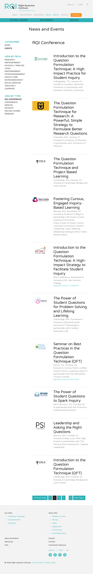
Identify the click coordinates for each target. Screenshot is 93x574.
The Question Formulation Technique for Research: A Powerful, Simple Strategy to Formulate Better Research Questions (70, 118)
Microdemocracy (14, 80)
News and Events (12, 538)
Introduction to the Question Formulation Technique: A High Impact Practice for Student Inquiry (69, 67)
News (7, 45)
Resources (9, 542)
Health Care (11, 77)
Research (10, 60)
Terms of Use (37, 563)
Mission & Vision (59, 516)
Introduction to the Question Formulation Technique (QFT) (69, 466)
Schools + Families (14, 65)
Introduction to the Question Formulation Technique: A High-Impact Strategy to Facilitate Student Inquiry (69, 260)
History (55, 520)
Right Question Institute (20, 6)
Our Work (8, 513)
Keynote (9, 108)
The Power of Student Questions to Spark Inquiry (69, 396)
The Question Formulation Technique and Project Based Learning (65, 168)
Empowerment (12, 63)
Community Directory (57, 545)
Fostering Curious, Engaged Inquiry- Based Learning (68, 203)
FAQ (6, 545)
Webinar (9, 114)
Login (80, 5)
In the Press (57, 530)
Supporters (56, 526)
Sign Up (70, 5)
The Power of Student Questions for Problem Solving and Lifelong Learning (70, 307)
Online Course (12, 111)
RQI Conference (13, 99)
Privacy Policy (50, 563)
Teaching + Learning (16, 516)
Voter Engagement (15, 74)
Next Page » (79, 498)
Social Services (13, 83)
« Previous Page (40, 498)
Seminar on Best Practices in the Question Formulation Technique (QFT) (67, 353)
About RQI (53, 513)
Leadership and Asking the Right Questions (67, 427)
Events (8, 48)
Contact (52, 542)
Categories (12, 42)
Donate (52, 538)
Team (54, 523)
